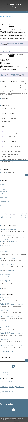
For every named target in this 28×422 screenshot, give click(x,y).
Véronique (2, 229)
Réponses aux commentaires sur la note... (10, 316)
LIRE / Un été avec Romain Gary (10, 139)
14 (17, 215)
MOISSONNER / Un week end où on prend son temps (14, 159)
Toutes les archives (4, 201)
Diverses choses (4, 310)
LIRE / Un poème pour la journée (10, 144)
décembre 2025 (3, 191)
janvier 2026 (2, 189)
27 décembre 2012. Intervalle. (11, 54)
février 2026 (2, 188)
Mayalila (2, 281)
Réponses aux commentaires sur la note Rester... (12, 333)
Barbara (2, 258)
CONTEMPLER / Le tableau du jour (9, 108)
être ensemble (4, 386)
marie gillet (11, 386)
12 (10, 215)
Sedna (1, 276)
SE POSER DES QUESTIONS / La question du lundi (13, 161)
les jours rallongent (12, 43)
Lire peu (9, 247)
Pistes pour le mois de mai (6, 351)
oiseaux (14, 75)
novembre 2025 (3, 193)
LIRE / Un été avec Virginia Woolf (10, 141)
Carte (4, 288)
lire (17, 74)
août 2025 (2, 199)
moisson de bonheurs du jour (7, 391)
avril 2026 (2, 184)
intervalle (10, 74)
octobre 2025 (3, 195)
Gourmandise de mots (8, 128)
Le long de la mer (11, 229)
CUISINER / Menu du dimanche (9, 118)
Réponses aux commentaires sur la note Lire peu (12, 304)
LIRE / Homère (6, 131)
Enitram (2, 235)
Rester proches (4, 339)
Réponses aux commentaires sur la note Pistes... (12, 345)
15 (21, 215)
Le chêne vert (3, 241)
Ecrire (3, 123)
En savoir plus (16, 421)
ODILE (1, 270)
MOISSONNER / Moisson (7, 156)
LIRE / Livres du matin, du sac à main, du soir (13, 134)
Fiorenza (2, 252)
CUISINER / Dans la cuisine (8, 116)
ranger (14, 74)
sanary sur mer (4, 389)
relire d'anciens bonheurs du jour (8, 384)
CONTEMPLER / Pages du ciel (8, 113)
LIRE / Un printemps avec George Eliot (11, 146)
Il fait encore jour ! (7, 24)
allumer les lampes (21, 43)
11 (6, 215)
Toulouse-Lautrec (4, 328)
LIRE (3, 126)
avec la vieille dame (10, 381)
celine (1, 264)
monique (2, 247)
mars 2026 (2, 186)
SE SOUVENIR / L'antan (7, 164)
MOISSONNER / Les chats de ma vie (10, 154)
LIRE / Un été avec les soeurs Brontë (11, 136)
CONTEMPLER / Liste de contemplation (10, 111)
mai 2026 (2, 182)
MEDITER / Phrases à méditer (8, 149)
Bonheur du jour (14, 4)
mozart (2, 381)
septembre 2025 (3, 197)
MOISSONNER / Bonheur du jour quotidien (11, 151)
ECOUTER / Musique (6, 121)
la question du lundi (14, 389)
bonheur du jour (19, 386)
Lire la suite (2, 101)
